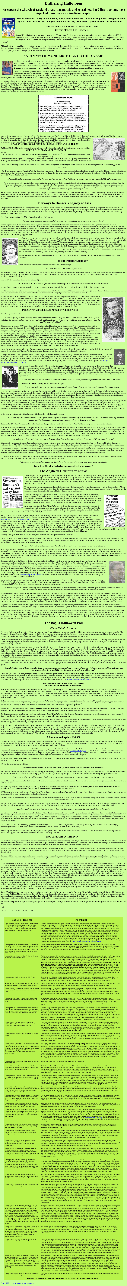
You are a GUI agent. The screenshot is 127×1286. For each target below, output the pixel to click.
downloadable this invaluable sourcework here (87, 941)
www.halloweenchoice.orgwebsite (79, 679)
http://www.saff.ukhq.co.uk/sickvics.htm (15, 519)
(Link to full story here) (78, 751)
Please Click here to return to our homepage (18, 1283)
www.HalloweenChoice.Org (93, 1117)
